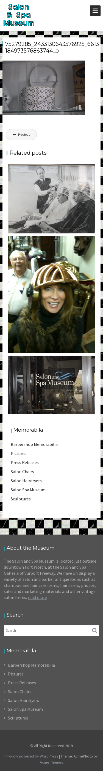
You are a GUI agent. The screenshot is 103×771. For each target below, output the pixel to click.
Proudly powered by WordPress (31, 756)
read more (37, 597)
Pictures (18, 453)
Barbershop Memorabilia (34, 444)
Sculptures (21, 499)
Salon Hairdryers (26, 480)
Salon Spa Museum (28, 489)
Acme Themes (51, 762)
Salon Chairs (22, 471)
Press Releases (25, 462)
